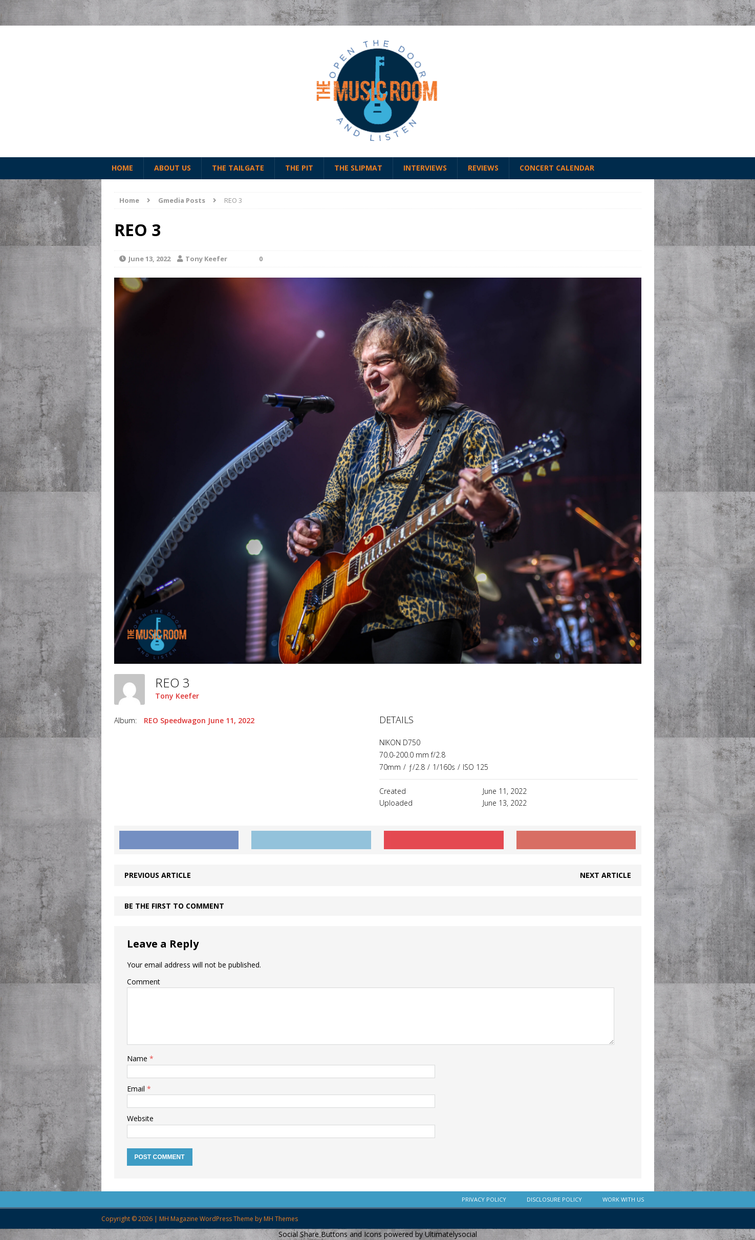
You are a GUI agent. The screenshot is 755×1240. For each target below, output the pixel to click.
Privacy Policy (484, 1199)
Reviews (483, 168)
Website (140, 1118)
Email (137, 1089)
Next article (605, 875)
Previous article (157, 875)
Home (122, 168)
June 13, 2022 (149, 258)
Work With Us (623, 1199)
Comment (143, 981)
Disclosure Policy (554, 1199)
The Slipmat (358, 168)
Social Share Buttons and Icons (330, 1234)
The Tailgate (238, 168)
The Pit (299, 168)
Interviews (425, 168)
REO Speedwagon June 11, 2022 (199, 720)
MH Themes (281, 1218)
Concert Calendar (557, 168)
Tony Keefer (206, 258)
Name (138, 1058)
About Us (172, 168)
